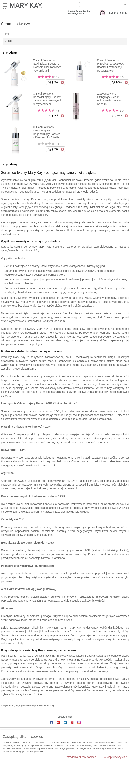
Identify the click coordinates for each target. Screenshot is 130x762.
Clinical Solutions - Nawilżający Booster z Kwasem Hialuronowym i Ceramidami (47, 65)
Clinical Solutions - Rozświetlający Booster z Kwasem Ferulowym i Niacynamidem (47, 99)
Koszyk (118, 12)
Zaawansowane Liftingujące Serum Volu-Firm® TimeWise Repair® (110, 99)
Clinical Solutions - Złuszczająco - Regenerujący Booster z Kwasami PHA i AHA (46, 132)
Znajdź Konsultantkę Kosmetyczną (79, 12)
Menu (5, 5)
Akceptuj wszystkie (115, 757)
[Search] (103, 4)
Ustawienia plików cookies (80, 757)
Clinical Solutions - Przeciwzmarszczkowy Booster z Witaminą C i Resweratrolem (110, 65)
